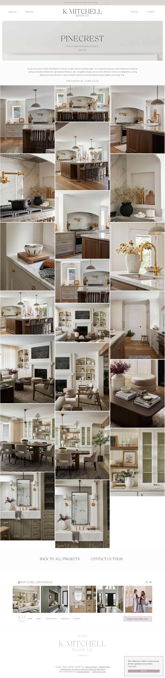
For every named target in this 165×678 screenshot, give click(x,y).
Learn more (132, 666)
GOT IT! (144, 671)
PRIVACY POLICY (91, 667)
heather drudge (83, 672)
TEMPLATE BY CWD (99, 672)
